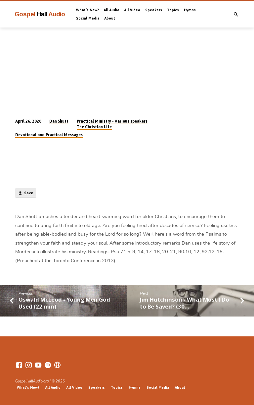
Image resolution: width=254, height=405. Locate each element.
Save (25, 193)
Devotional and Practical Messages (49, 135)
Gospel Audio (40, 14)
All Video (132, 10)
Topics (173, 10)
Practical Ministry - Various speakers (112, 121)
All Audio (111, 10)
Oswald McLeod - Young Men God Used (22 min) (64, 303)
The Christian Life (94, 127)
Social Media (88, 18)
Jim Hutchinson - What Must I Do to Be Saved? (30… (184, 303)
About (110, 18)
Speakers (153, 10)
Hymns (190, 10)
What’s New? (87, 10)
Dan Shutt (58, 121)
